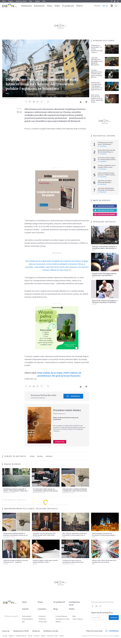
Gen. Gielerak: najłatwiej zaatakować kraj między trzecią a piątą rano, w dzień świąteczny (74, 535)
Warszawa (97, 5)
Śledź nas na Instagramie (105, 214)
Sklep (43, 1)
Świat (7, 93)
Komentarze (39, 6)
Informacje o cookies (52, 636)
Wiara (49, 6)
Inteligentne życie (74, 603)
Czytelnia (42, 609)
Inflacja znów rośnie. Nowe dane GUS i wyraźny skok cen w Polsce (104, 561)
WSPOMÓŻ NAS (112, 631)
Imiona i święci (43, 622)
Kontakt (30, 636)
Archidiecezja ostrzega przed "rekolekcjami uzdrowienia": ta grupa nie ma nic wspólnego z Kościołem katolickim (96, 89)
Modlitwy (58, 622)
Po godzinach (68, 6)
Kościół (94, 304)
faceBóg (37, 1)
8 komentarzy (102, 192)
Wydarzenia (26, 6)
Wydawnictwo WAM (21, 631)
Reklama (43, 636)
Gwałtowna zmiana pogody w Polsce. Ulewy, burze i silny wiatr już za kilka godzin (16, 490)
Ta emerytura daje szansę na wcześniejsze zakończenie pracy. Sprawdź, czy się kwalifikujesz (45, 490)
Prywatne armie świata (67, 410)
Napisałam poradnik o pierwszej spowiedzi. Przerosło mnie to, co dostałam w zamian (105, 183)
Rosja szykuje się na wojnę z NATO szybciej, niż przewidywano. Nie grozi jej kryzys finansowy (59, 374)
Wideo (57, 6)
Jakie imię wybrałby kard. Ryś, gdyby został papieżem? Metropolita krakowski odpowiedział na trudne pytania (96, 64)
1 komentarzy (102, 161)
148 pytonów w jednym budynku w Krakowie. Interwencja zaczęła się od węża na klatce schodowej (74, 490)
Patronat (61, 636)
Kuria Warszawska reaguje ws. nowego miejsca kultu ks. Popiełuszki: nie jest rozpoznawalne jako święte (107, 160)
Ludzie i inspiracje (77, 619)
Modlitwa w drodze (21, 1)
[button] (111, 5)
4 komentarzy (102, 184)
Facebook (111, 1)
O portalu (4, 636)
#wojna (40, 456)
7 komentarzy (102, 154)
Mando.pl (36, 631)
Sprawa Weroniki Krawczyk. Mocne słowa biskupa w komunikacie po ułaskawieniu (107, 152)
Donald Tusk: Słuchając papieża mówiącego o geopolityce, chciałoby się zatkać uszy (104, 275)
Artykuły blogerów (27, 619)
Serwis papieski (26, 616)
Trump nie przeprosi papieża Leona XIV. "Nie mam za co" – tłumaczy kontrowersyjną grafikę (15, 562)
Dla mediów (37, 636)
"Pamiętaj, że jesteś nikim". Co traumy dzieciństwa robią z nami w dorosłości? (97, 49)
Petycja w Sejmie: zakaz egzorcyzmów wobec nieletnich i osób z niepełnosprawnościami (45, 562)
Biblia (4, 1)
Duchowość (42, 616)
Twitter (114, 1)
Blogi (30, 1)
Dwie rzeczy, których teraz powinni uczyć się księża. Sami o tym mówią (97, 98)
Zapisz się (113, 617)
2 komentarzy (102, 177)
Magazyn (10, 1)
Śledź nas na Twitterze (104, 210)
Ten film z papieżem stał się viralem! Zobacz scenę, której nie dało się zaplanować (96, 74)
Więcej (79, 6)
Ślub (23, 622)
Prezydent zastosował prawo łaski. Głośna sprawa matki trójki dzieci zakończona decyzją (44, 535)
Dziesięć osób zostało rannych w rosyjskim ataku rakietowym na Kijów (104, 248)
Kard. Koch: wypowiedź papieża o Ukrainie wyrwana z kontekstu (105, 301)
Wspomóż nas (73, 396)
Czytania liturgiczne (61, 616)
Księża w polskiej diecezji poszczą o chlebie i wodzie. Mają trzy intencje (106, 174)
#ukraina (49, 456)
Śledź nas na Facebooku (104, 206)
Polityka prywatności (21, 636)
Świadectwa (42, 619)
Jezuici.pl (5, 631)
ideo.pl (117, 636)
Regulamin (11, 636)
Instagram (117, 1)
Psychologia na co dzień (62, 619)
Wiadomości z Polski (9, 492)
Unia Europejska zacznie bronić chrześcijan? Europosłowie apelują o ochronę (103, 535)
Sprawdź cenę (59, 442)
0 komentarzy (102, 146)
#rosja (32, 456)
